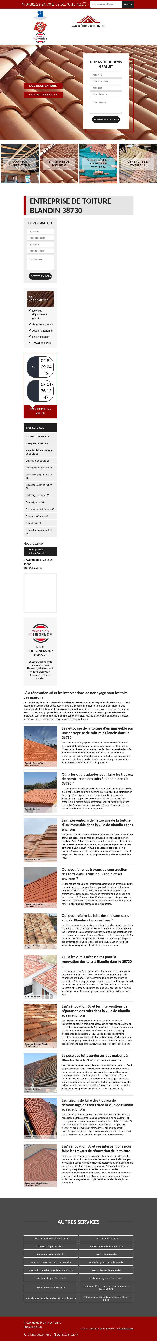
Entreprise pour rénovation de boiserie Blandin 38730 (106, 1298)
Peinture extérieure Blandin (50, 1254)
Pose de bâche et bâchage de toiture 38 (39, 452)
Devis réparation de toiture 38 (39, 487)
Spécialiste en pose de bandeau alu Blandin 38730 (50, 1298)
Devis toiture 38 (33, 523)
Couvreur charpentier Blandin (50, 1246)
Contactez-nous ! (43, 94)
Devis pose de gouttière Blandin (50, 1278)
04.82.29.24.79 (37, 4)
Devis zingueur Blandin (106, 1238)
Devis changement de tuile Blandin (106, 1262)
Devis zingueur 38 (35, 502)
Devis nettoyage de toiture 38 (39, 476)
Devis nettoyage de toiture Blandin (106, 1278)
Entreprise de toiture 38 (37, 443)
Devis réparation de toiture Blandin (51, 1238)
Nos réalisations (43, 86)
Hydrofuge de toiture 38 (37, 495)
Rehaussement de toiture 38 (40, 509)
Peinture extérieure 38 (37, 516)
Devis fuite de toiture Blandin (106, 1270)
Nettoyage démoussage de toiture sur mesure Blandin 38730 (106, 1287)
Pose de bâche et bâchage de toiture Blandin (50, 1270)
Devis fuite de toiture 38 (37, 460)
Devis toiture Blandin (106, 1254)
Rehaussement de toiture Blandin (106, 1246)
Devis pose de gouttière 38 (39, 467)
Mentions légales (125, 1328)
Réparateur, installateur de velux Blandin (51, 1262)
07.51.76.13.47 (66, 4)
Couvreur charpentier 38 (38, 436)
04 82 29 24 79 (46, 367)
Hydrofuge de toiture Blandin (50, 1287)
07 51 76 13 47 (46, 391)
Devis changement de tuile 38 (39, 532)
